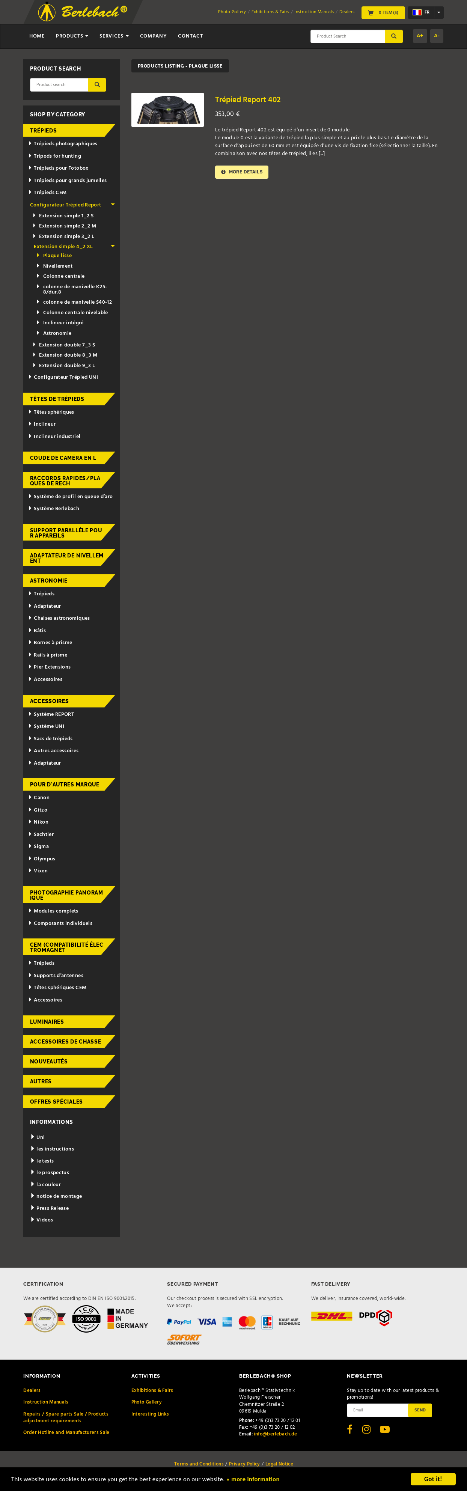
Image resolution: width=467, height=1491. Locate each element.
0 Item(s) (383, 13)
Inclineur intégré (59, 323)
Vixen (38, 871)
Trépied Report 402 (247, 100)
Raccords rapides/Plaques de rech (65, 480)
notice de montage (56, 1196)
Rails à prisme (47, 655)
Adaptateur (44, 606)
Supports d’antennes (55, 975)
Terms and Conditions (199, 1464)
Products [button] (72, 36)
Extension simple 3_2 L (63, 236)
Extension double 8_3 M (64, 355)
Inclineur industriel (54, 436)
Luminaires (47, 1022)
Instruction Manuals (314, 12)
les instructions (52, 1149)
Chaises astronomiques (59, 618)
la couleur (45, 1185)
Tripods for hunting (54, 156)
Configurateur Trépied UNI (63, 377)
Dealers (346, 12)
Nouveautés (49, 1062)
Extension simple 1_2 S (62, 216)
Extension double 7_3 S (63, 345)
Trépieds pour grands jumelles (67, 180)
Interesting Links (150, 1414)
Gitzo (37, 810)
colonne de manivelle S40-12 (74, 302)
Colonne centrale (60, 276)
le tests (42, 1161)
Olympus (41, 859)
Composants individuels (60, 923)
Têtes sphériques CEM (57, 987)
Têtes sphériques (51, 412)
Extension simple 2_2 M (64, 226)
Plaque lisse (54, 256)
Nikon (38, 822)
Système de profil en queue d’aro (70, 496)
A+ (420, 36)
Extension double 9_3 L (63, 365)
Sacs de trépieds (50, 739)
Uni (37, 1137)
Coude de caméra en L (63, 458)
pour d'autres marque (64, 785)
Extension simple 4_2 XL (74, 246)
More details (242, 172)
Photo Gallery (232, 12)
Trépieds (43, 131)
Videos (41, 1220)
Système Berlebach (53, 509)
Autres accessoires (53, 751)
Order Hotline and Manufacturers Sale (66, 1433)
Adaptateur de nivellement (67, 558)
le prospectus (49, 1173)
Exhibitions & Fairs (270, 12)
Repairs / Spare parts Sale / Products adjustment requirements (65, 1417)
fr (421, 12)
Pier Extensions (49, 667)
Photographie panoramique (66, 895)
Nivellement (54, 266)
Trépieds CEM (47, 192)
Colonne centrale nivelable (72, 313)
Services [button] (113, 36)
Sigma (38, 846)
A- (437, 36)
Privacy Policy (244, 1464)
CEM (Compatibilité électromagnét (67, 947)
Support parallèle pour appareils (66, 533)
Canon (39, 798)
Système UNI (46, 726)
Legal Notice (279, 1464)
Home (37, 36)
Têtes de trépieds (57, 399)
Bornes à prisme (50, 643)
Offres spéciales (56, 1102)
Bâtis (37, 631)
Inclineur (42, 424)
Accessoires (45, 679)
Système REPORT (51, 714)
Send (420, 1410)
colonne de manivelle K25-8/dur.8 (71, 290)
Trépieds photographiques (62, 144)
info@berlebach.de (275, 1434)
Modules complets (53, 911)
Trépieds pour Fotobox (58, 168)
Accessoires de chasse (65, 1042)
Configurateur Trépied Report (72, 205)
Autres (41, 1081)
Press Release (49, 1208)
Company (153, 36)
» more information (257, 1480)
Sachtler (41, 834)
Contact (190, 36)
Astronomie (53, 333)
